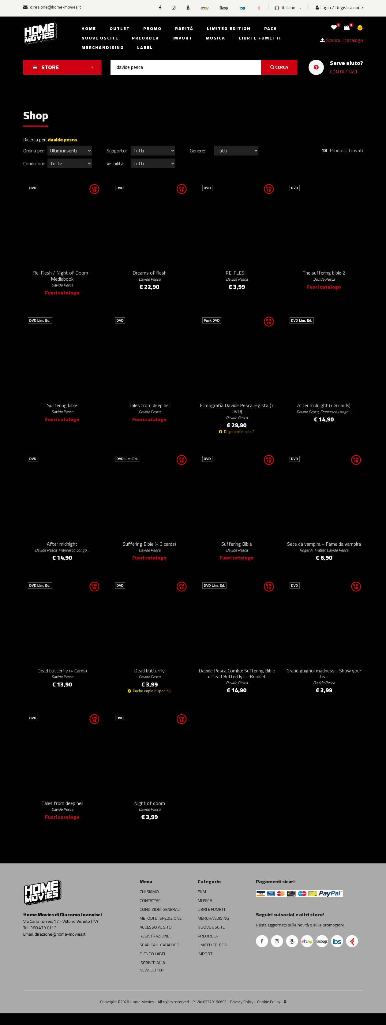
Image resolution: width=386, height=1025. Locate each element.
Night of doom (149, 817)
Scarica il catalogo (341, 39)
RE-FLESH (237, 278)
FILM (202, 903)
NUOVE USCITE (211, 939)
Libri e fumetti (260, 38)
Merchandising (102, 47)
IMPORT (205, 965)
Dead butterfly (149, 682)
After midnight (62, 553)
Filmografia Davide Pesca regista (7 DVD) (237, 415)
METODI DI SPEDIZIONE (161, 930)
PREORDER (208, 948)
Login (323, 7)
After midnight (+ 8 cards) (324, 412)
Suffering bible (62, 412)
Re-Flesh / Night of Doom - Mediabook (62, 281)
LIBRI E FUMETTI (212, 921)
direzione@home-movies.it (52, 7)
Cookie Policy (268, 1013)
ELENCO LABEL (153, 965)
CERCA (279, 67)
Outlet (120, 28)
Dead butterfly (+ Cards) (62, 682)
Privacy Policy (241, 1013)
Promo (152, 28)
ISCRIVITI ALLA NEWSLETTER (152, 978)
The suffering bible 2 (323, 278)
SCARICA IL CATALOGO (160, 956)
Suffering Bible (236, 553)
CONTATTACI (343, 71)
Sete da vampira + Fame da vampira (324, 553)
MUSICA (205, 912)
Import (182, 38)
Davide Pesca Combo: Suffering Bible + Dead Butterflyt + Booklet (237, 685)
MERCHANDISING (213, 930)
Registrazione (349, 7)
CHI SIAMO (149, 903)
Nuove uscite (99, 38)
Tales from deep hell (150, 412)
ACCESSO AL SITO (156, 939)
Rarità (184, 28)
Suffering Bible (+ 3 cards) (149, 553)
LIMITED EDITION (212, 956)
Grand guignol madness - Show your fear (324, 685)
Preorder (145, 38)
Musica (215, 38)
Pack (270, 28)
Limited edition (229, 28)
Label (145, 47)
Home (88, 28)
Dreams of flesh (150, 278)
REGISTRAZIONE (154, 948)
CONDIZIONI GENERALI (160, 921)
